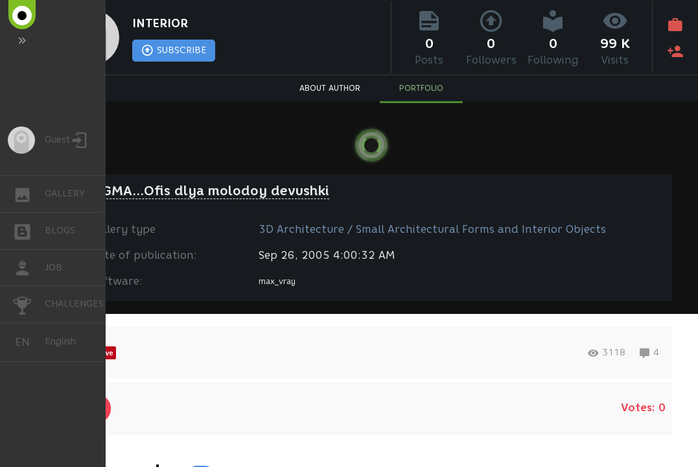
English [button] (27, 342)
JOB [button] (29, 268)
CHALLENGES (29, 303)
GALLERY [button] (29, 194)
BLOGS (29, 230)
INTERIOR (160, 23)
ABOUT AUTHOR (329, 88)
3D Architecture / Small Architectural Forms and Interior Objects (432, 229)
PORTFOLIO (421, 88)
